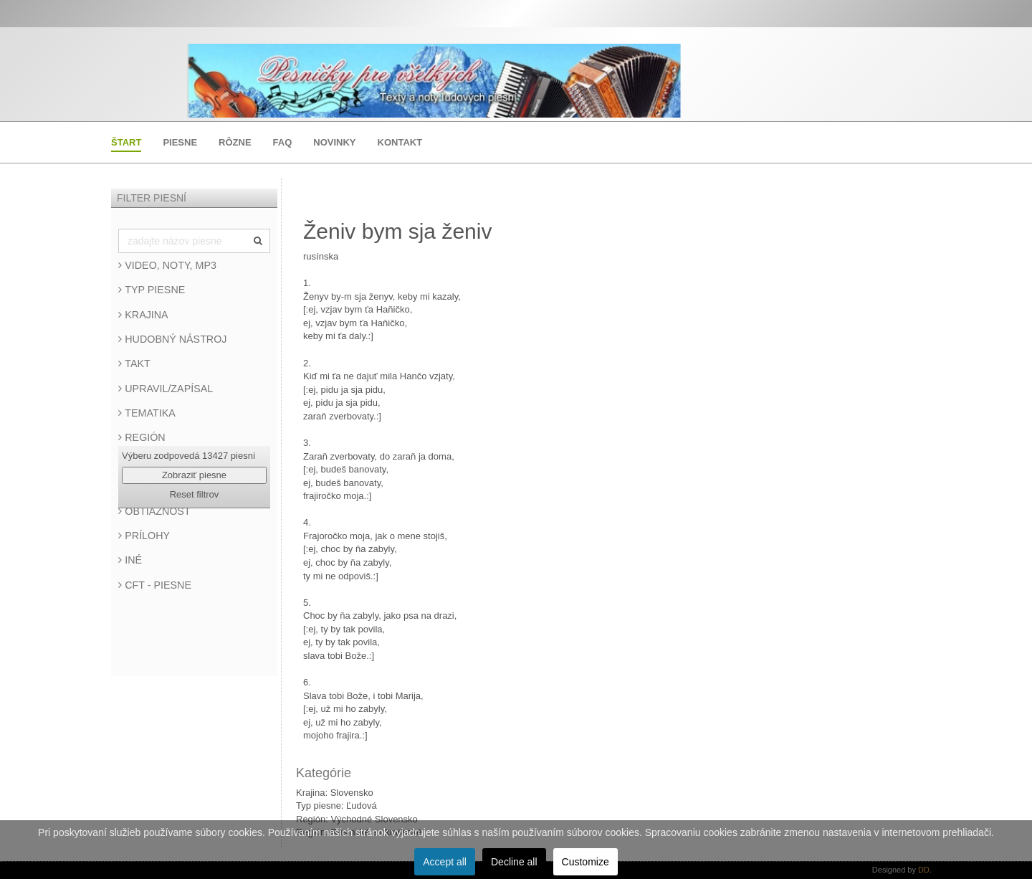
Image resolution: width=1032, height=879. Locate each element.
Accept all (445, 862)
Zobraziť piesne (194, 475)
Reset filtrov (194, 494)
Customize (585, 862)
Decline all (514, 862)
